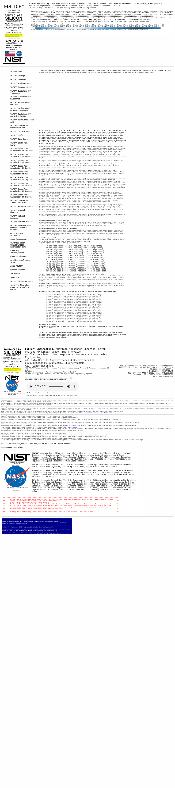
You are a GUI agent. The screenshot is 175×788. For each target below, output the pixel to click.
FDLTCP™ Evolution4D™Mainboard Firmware (20, 121)
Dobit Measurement (18, 274)
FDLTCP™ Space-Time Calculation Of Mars (19, 195)
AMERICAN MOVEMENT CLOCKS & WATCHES (14, 51)
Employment (15, 314)
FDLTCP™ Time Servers (20, 156)
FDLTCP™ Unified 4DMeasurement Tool (19, 141)
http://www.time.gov (70, 491)
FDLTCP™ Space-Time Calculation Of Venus (20, 182)
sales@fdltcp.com (13, 47)
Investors (14, 318)
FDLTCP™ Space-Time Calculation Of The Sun (21, 168)
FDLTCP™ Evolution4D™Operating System (20, 128)
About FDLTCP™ (16, 305)
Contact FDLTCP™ (17, 310)
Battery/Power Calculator (17, 268)
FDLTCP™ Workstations (20, 90)
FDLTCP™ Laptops (17, 82)
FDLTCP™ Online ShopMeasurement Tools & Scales (20, 330)
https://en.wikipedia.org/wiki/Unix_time (95, 474)
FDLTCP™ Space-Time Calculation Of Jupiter (21, 202)
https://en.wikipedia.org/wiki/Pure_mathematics (20, 488)
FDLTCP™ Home (16, 77)
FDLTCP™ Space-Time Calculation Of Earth (20, 188)
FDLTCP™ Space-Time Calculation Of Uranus (21, 216)
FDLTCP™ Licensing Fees (21, 323)
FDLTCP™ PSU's (16, 151)
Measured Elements (18, 294)
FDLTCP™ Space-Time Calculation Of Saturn (21, 209)
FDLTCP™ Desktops (18, 86)
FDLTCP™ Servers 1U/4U (21, 95)
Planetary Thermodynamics (17, 288)
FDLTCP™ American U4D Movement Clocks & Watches (21, 260)
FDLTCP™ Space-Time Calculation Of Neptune (21, 222)
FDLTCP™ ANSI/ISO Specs (21, 235)
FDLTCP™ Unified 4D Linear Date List (19, 229)
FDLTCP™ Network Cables (21, 253)
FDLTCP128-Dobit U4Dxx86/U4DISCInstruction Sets (18, 280)
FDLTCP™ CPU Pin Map (19, 147)
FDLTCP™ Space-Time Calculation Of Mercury (21, 175)
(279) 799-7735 (13, 44)
